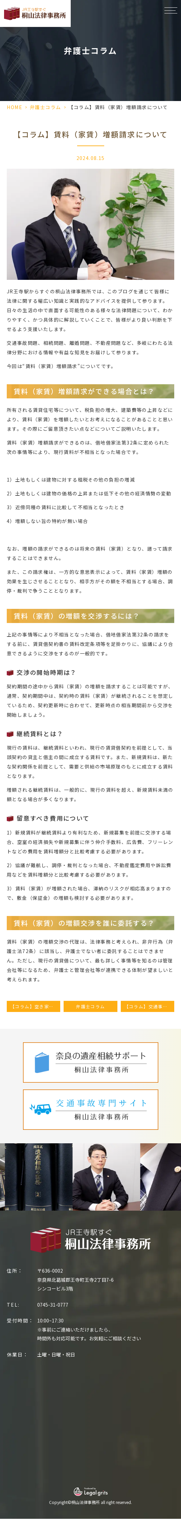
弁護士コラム (45, 107)
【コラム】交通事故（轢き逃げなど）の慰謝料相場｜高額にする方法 (149, 1006)
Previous (6, 1170)
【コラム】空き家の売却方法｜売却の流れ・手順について (35, 1006)
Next (175, 1170)
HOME (14, 107)
